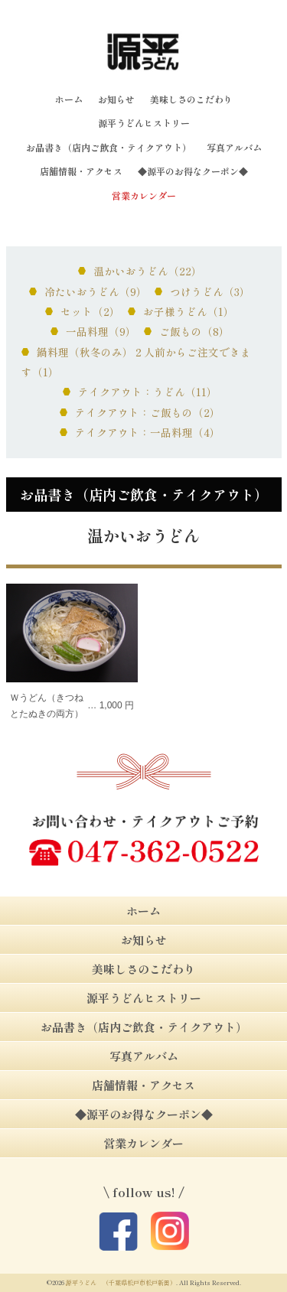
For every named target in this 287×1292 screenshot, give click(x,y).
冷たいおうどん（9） (95, 291)
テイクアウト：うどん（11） (147, 391)
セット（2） (90, 311)
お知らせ (116, 99)
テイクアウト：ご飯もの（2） (147, 412)
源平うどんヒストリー (144, 122)
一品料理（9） (101, 331)
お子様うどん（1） (188, 311)
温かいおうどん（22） (147, 270)
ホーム (69, 99)
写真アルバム (234, 147)
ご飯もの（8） (194, 331)
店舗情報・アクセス (81, 170)
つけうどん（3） (210, 291)
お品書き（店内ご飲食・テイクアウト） (108, 147)
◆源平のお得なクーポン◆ (193, 170)
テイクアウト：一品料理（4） (147, 432)
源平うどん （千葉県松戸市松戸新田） (121, 1282)
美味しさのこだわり (191, 99)
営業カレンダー (144, 195)
